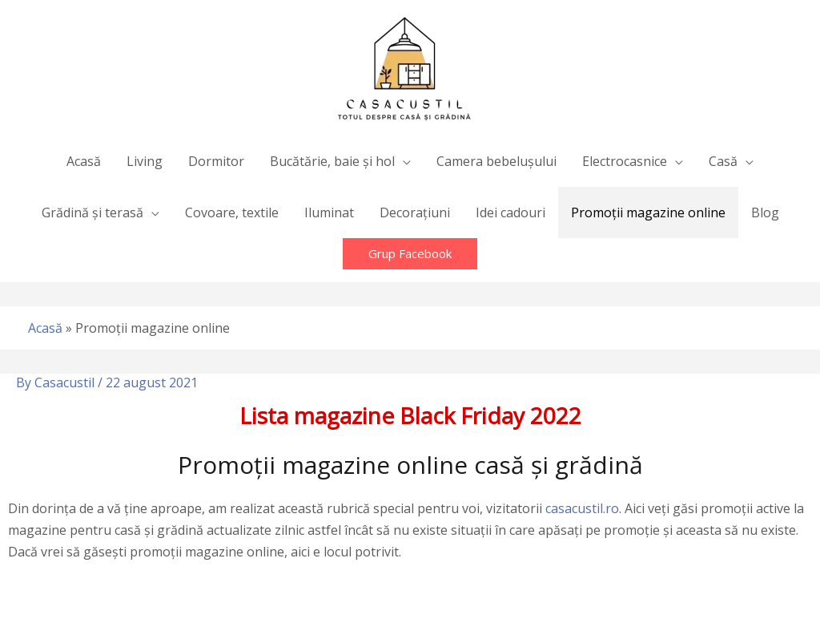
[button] (410, 253)
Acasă (45, 328)
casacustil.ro (582, 508)
